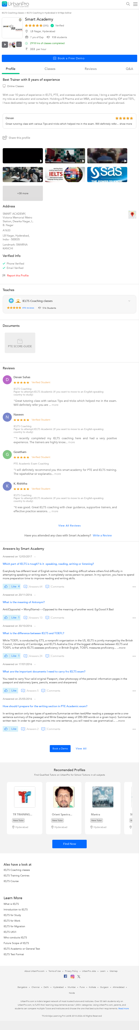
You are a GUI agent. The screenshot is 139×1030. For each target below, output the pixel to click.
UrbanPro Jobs (89, 971)
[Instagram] (72, 977)
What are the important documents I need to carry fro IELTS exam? (44, 671)
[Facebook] (65, 977)
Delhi (46, 987)
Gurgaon (104, 987)
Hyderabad (58, 987)
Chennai (35, 987)
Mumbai (71, 987)
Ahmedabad (118, 987)
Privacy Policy (71, 971)
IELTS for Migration (14, 926)
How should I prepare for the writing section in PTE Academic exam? (45, 706)
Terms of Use (55, 971)
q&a (129, 69)
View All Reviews (69, 525)
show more (126, 124)
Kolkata (92, 987)
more (55, 405)
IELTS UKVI (10, 932)
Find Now (69, 844)
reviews (91, 69)
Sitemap (113, 971)
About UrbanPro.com (34, 971)
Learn (103, 971)
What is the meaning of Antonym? (24, 602)
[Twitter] (78, 977)
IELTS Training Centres (16, 875)
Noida (72, 993)
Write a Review (102, 535)
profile (10, 69)
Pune (82, 987)
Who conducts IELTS (15, 937)
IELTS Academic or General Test (22, 949)
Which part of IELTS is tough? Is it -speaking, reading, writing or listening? (48, 564)
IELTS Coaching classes (17, 870)
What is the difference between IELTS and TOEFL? (33, 633)
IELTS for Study (12, 915)
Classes (50, 69)
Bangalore (22, 987)
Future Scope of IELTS (16, 943)
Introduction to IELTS (16, 909)
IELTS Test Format (14, 954)
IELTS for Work (12, 921)
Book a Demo (60, 748)
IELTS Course (11, 881)
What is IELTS (11, 904)
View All (81, 748)
